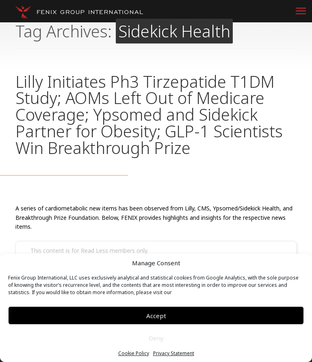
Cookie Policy (133, 353)
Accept (156, 316)
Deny (156, 338)
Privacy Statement (173, 353)
